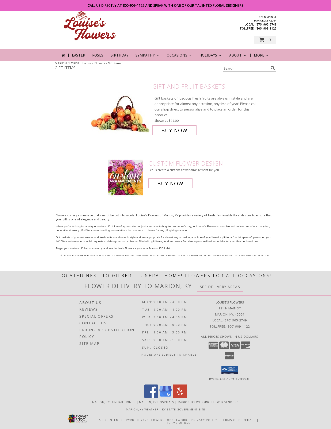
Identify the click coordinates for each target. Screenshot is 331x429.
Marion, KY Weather (142, 409)
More (261, 55)
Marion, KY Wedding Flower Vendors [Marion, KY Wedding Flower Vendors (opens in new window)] (208, 402)
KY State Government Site (183, 409)
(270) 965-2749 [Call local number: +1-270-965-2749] (265, 24)
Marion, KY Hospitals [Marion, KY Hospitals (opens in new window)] (156, 402)
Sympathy (148, 55)
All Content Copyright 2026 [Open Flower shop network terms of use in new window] (124, 420)
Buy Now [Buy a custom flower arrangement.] (170, 183)
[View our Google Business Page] (165, 397)
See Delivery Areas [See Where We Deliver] (220, 286)
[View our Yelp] (180, 397)
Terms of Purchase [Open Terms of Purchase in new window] (238, 420)
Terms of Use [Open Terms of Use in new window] (178, 422)
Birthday (119, 55)
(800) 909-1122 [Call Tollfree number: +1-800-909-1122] (238, 326)
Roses (97, 55)
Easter (78, 55)
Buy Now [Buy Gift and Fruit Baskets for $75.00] (174, 130)
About (238, 55)
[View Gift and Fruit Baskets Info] (120, 108)
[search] (272, 68)
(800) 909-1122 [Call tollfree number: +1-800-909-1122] (265, 28)
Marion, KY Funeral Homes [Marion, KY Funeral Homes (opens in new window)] (114, 402)
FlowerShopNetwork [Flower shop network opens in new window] (168, 420)
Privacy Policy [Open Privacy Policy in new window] (204, 420)
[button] (265, 40)
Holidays (210, 55)
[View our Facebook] (151, 397)
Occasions (179, 55)
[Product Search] (246, 68)
